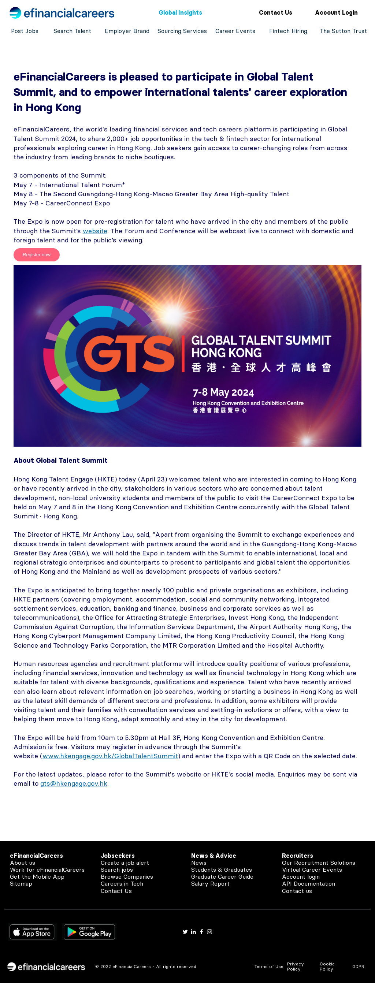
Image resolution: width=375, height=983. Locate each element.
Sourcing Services (182, 30)
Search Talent (72, 30)
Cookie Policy (327, 966)
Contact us (297, 890)
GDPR (358, 966)
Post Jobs (24, 30)
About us (22, 862)
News (199, 862)
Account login (301, 876)
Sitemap (21, 883)
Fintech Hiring (288, 30)
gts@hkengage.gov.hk (73, 783)
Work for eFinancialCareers (47, 869)
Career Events (235, 30)
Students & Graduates (221, 869)
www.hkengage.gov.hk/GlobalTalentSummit (110, 756)
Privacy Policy (295, 966)
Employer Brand (127, 30)
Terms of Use (269, 966)
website (95, 231)
